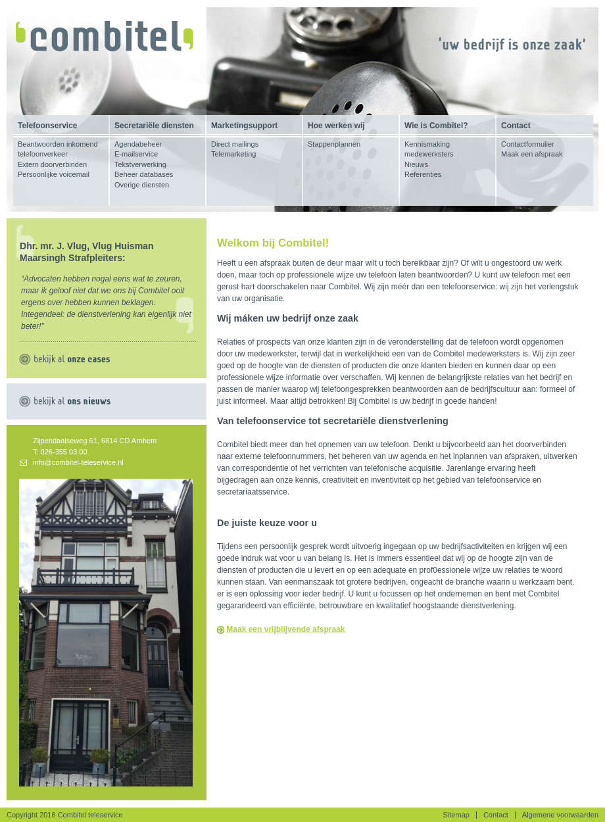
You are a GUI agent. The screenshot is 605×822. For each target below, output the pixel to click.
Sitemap (456, 815)
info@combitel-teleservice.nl (78, 462)
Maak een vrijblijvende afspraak (285, 629)
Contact (495, 815)
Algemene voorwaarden (560, 815)
